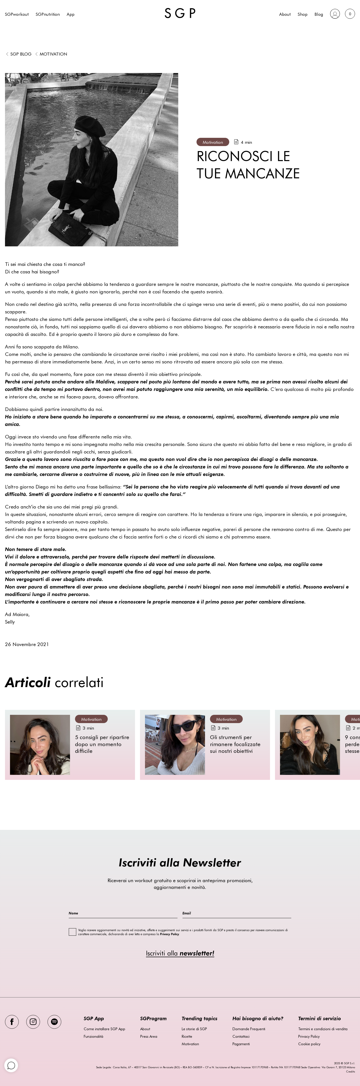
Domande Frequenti (248, 1028)
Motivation (53, 54)
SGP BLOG (21, 54)
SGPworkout (17, 14)
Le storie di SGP (194, 1028)
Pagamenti (241, 1043)
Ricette (187, 1036)
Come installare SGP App (104, 1028)
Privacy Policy (309, 1036)
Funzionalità (93, 1036)
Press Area (148, 1036)
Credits (350, 1071)
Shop (303, 14)
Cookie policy (309, 1043)
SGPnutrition (48, 14)
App (70, 14)
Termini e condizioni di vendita (323, 1028)
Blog (318, 14)
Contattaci (241, 1036)
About (285, 14)
